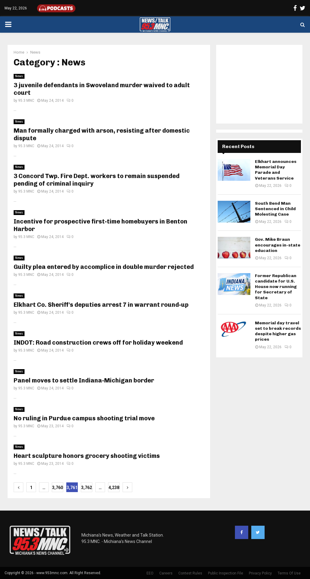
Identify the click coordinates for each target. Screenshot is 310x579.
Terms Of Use (289, 573)
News (19, 76)
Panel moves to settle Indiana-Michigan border (84, 380)
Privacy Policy (260, 573)
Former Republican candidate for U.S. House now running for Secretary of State (276, 286)
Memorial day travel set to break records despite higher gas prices (278, 331)
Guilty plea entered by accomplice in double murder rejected (104, 266)
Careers (166, 573)
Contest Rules (190, 573)
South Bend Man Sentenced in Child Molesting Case (275, 209)
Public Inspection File (225, 573)
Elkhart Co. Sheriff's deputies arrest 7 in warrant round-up (101, 304)
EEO (150, 573)
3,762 (86, 487)
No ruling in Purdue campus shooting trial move (84, 418)
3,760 (57, 487)
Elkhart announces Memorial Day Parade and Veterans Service (275, 170)
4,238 (113, 487)
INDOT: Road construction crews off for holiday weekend (98, 342)
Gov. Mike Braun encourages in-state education (277, 245)
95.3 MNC (26, 100)
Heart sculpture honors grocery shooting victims (87, 455)
